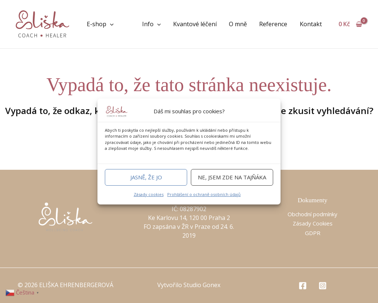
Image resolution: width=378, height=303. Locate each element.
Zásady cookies (149, 194)
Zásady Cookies (312, 223)
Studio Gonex (201, 285)
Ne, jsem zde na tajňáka (232, 177)
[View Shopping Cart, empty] (350, 24)
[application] (110, 24)
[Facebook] (303, 286)
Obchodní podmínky (312, 214)
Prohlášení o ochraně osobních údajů (204, 194)
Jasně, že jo (146, 177)
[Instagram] (323, 286)
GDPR (312, 233)
